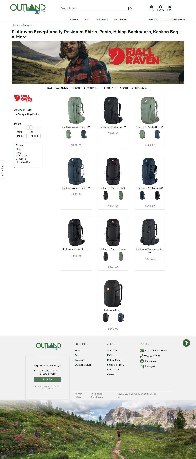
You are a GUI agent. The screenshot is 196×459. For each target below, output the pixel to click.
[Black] (105, 195)
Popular (76, 88)
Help (151, 8)
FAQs (110, 355)
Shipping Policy (115, 365)
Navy (18, 152)
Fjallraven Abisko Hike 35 (113, 127)
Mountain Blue (23, 162)
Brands (153, 19)
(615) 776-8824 (150, 355)
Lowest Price (91, 88)
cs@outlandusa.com (153, 350)
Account (79, 360)
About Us (112, 350)
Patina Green (23, 155)
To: (31, 132)
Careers (111, 374)
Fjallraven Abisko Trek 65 (150, 188)
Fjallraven (28, 25)
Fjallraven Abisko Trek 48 (113, 188)
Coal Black (21, 159)
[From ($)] (21, 136)
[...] (94, 9)
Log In (160, 8)
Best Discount (139, 88)
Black (19, 149)
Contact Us (113, 369)
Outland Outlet (175, 19)
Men (87, 19)
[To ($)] (35, 136)
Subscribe (47, 379)
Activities (102, 19)
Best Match (62, 88)
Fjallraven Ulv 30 (113, 310)
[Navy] (84, 134)
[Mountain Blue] (121, 317)
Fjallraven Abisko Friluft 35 (76, 127)
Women (73, 19)
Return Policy (114, 360)
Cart (169, 8)
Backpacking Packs (27, 114)
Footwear (120, 19)
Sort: (50, 88)
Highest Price (109, 88)
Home (16, 25)
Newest (124, 88)
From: (19, 132)
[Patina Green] (69, 134)
